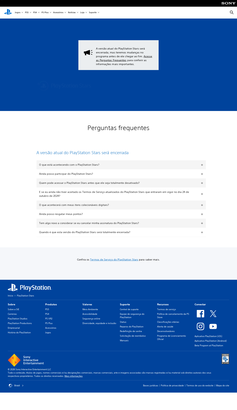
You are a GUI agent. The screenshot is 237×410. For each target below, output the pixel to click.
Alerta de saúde (165, 326)
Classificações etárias (168, 321)
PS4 (35, 12)
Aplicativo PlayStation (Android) (211, 340)
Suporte (93, 12)
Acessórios (58, 12)
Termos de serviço (166, 309)
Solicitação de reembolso (133, 335)
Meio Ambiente (90, 309)
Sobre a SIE (13, 309)
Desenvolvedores (166, 331)
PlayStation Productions (20, 323)
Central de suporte (129, 309)
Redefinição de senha (131, 331)
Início (10, 295)
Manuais (124, 340)
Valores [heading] (87, 304)
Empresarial (14, 327)
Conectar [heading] (200, 304)
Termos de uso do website (199, 385)
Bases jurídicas (150, 385)
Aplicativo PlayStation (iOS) (208, 336)
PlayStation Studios (17, 318)
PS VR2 (48, 318)
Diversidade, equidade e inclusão (99, 323)
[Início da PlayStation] (8, 13)
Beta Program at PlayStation (209, 345)
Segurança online (91, 318)
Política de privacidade (172, 385)
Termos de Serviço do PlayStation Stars (114, 259)
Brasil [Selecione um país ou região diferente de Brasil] (16, 385)
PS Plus (45, 12)
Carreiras (12, 314)
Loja (82, 12)
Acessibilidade (89, 314)
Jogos (17, 12)
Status (123, 321)
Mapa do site (222, 385)
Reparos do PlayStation (131, 326)
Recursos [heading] (163, 304)
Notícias (72, 12)
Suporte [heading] (125, 304)
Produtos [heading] (51, 304)
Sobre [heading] (11, 304)
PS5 (27, 12)
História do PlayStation (19, 332)
